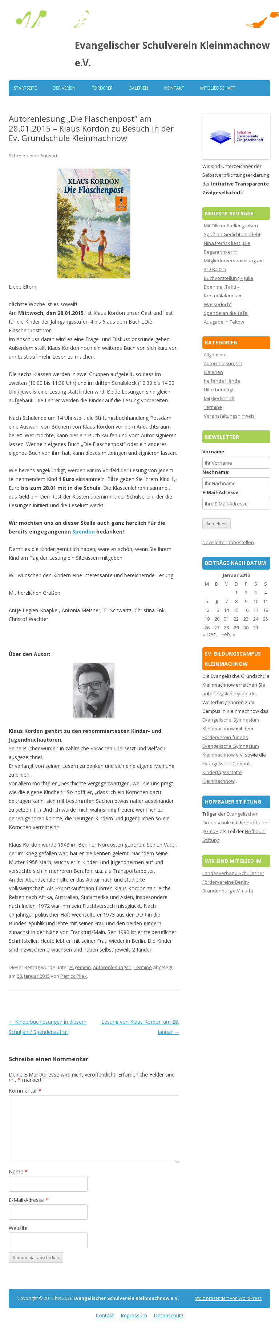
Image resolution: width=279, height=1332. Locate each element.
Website (18, 1227)
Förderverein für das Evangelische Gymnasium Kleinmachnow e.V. (230, 746)
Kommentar (25, 1090)
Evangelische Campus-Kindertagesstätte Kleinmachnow (227, 772)
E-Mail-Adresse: (221, 492)
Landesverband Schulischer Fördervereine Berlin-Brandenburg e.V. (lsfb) (233, 882)
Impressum (134, 1315)
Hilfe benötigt (218, 389)
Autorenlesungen (112, 967)
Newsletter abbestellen (228, 542)
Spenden (83, 531)
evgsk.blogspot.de (235, 693)
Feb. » (228, 634)
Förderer (102, 88)
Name (18, 1171)
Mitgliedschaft (217, 88)
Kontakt (174, 88)
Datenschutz (168, 1315)
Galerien (138, 88)
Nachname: (216, 472)
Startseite (25, 88)
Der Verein (64, 88)
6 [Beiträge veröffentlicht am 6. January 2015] (216, 601)
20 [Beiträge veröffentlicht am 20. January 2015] (216, 619)
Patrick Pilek (73, 976)
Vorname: (214, 451)
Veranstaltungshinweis (229, 416)
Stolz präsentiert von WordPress (228, 1298)
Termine (143, 967)
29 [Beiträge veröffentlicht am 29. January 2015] (236, 627)
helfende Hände (222, 381)
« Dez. (209, 634)
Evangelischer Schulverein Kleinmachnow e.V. (172, 54)
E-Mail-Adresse (28, 1199)
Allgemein (80, 967)
